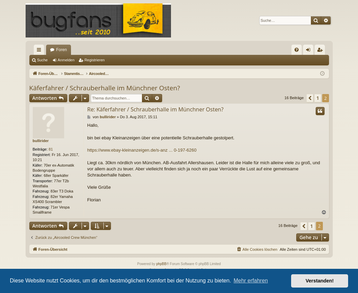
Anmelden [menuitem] (309, 51)
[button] (309, 98)
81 (51, 149)
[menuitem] (296, 50)
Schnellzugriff (40, 51)
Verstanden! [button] (320, 280)
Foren (61, 49)
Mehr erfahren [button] (250, 280)
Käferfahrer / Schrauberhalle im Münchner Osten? (104, 87)
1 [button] (317, 98)
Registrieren (94, 60)
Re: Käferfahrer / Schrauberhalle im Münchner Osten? (155, 109)
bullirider (41, 141)
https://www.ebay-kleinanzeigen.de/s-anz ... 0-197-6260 (142, 150)
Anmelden (66, 60)
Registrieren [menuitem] (321, 51)
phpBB (161, 264)
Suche (42, 60)
